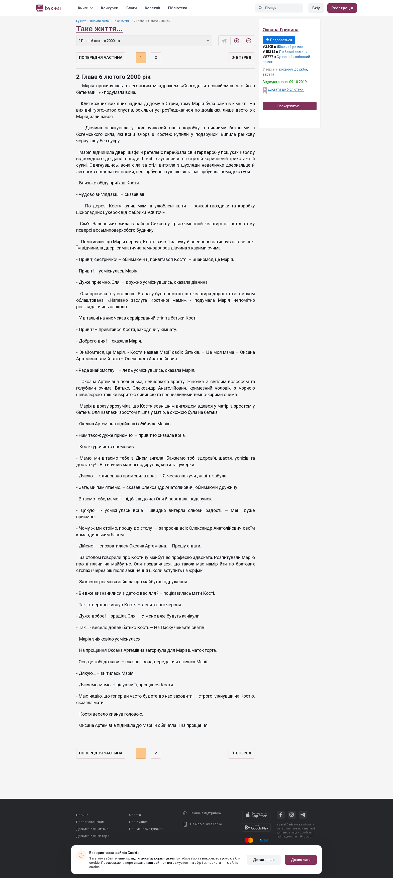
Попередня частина (101, 57)
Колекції (152, 8)
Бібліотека (177, 8)
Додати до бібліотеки (286, 89)
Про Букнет (138, 822)
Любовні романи (293, 52)
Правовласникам (90, 822)
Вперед (241, 57)
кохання (286, 69)
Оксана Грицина (281, 29)
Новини (82, 815)
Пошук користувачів (146, 829)
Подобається (279, 40)
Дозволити (301, 860)
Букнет (81, 21)
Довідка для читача (92, 829)
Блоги (131, 8)
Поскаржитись (289, 106)
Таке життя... (122, 21)
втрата (268, 74)
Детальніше (263, 860)
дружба (300, 69)
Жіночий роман (99, 21)
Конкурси (109, 8)
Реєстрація (342, 8)
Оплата (135, 815)
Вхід (316, 8)
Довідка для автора (92, 836)
